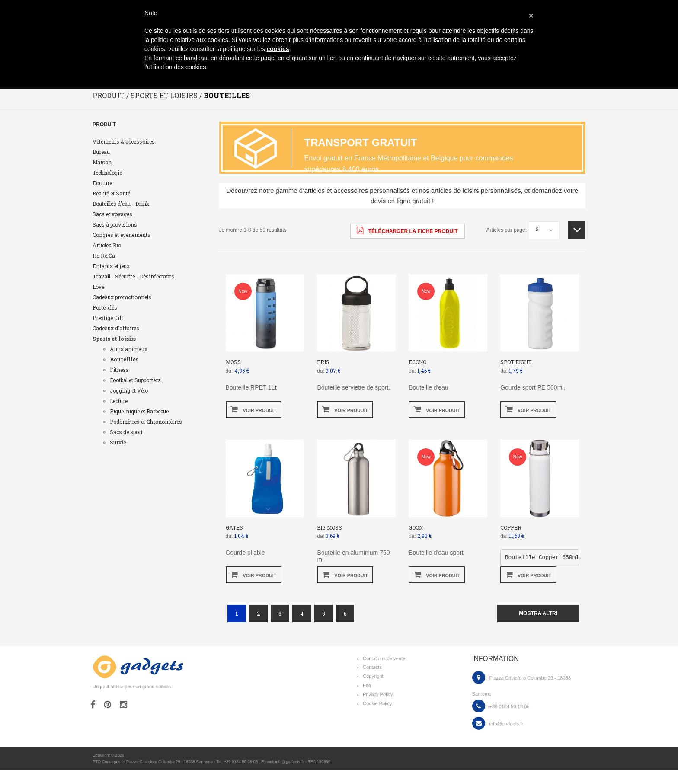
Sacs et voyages (112, 214)
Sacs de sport (126, 432)
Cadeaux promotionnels (122, 297)
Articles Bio (107, 245)
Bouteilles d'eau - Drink (121, 204)
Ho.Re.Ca (104, 255)
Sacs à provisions (115, 224)
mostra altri (538, 614)
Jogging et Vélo (129, 390)
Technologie (107, 172)
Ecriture (102, 183)
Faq (367, 685)
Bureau (101, 152)
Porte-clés (105, 307)
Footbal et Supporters (135, 380)
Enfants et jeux (111, 266)
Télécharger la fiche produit (407, 231)
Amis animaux (128, 349)
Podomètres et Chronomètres (146, 422)
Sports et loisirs (114, 338)
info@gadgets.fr (506, 724)
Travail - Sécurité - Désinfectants (133, 276)
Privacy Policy (378, 694)
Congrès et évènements (121, 235)
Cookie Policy (377, 703)
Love (98, 287)
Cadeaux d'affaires (116, 328)
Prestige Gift (108, 318)
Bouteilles (124, 359)
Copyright (373, 676)
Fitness (119, 370)
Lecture (119, 401)
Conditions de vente (384, 658)
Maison (102, 162)
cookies (277, 48)
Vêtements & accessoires (124, 141)
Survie (118, 442)
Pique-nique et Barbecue (139, 411)
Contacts (372, 667)
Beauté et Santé (111, 193)
